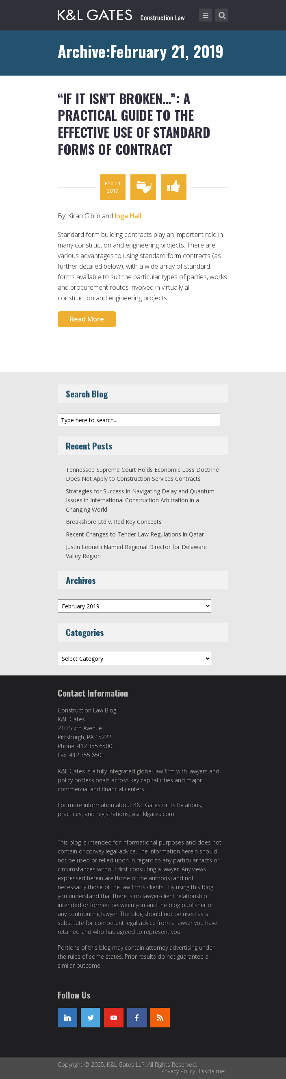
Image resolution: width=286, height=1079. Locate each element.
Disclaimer (212, 1071)
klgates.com (158, 814)
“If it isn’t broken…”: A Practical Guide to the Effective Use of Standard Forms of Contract (134, 123)
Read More (87, 319)
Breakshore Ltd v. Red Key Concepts (114, 521)
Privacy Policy (178, 1071)
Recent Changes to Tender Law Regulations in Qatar (135, 534)
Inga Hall (128, 215)
